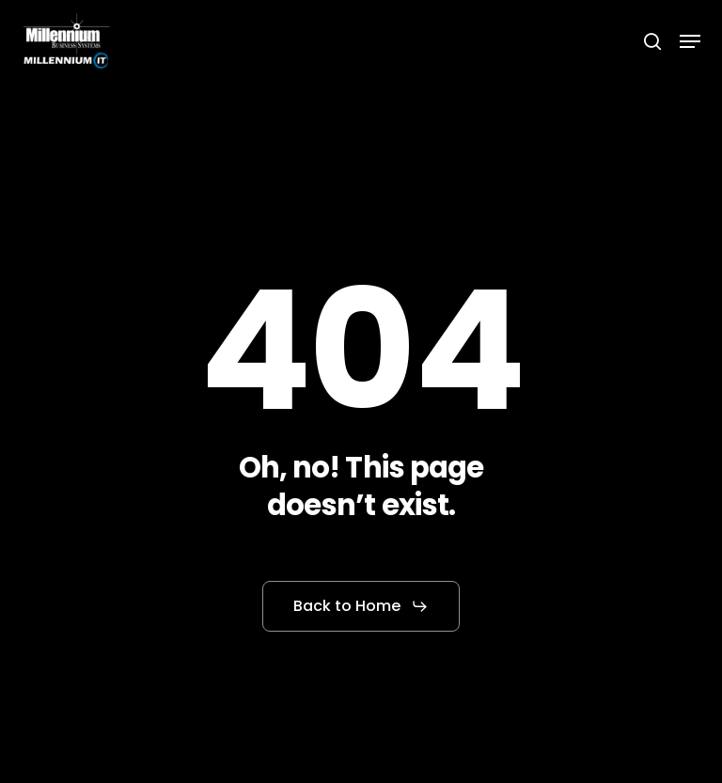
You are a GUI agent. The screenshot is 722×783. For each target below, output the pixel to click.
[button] (690, 41)
